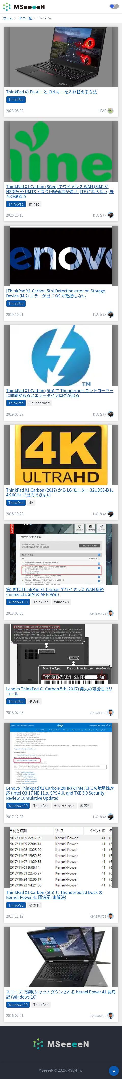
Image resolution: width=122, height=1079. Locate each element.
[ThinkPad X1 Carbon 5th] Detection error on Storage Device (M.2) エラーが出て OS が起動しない (55, 293)
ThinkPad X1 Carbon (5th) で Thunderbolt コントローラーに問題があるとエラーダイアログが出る (59, 392)
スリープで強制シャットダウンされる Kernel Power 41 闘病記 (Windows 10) (61, 994)
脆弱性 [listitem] (85, 805)
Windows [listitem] (61, 601)
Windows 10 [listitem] (18, 601)
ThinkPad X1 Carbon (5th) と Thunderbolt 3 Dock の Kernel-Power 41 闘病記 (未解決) (54, 894)
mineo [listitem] (34, 204)
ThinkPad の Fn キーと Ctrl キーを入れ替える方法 (51, 92)
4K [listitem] (31, 502)
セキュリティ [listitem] (64, 805)
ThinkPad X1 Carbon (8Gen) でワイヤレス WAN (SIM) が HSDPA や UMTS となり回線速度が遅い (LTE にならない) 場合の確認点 (60, 191)
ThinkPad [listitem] (16, 99)
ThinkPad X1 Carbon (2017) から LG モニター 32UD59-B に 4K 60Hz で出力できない (60, 492)
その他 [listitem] (34, 701)
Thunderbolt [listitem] (39, 402)
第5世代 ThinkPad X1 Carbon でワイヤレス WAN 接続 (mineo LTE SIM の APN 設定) (55, 591)
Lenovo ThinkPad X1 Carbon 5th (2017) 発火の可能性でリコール (59, 691)
